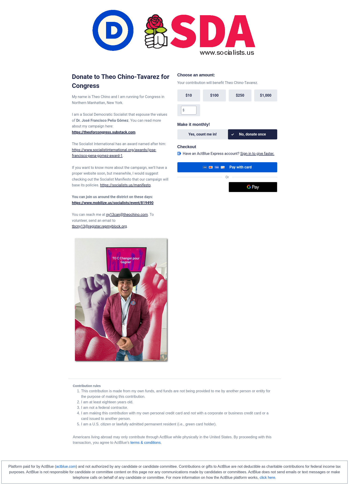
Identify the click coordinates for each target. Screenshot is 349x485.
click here (267, 477)
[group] (227, 102)
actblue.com (66, 466)
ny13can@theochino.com (127, 214)
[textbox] (190, 110)
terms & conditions (145, 443)
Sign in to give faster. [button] (257, 153)
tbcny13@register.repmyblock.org (99, 226)
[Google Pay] (253, 187)
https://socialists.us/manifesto (125, 185)
